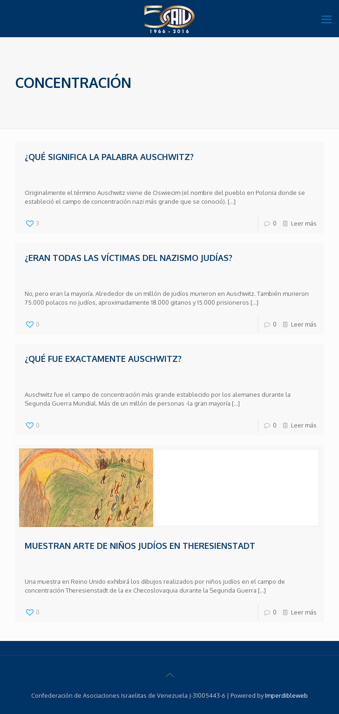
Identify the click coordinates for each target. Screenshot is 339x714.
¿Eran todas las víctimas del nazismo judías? (128, 258)
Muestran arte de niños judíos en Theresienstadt (140, 546)
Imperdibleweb (286, 695)
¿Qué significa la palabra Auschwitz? (109, 157)
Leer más (304, 223)
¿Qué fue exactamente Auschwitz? (103, 359)
